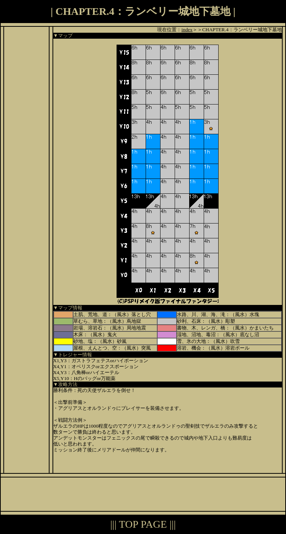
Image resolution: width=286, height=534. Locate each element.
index (187, 29)
